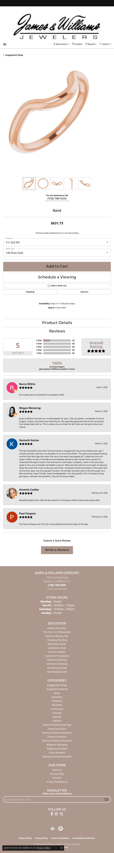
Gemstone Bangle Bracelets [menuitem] (57, 756)
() (73, 340)
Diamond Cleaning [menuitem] (57, 659)
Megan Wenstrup (30, 408)
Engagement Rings (14, 55)
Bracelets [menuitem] (57, 704)
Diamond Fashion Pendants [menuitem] (57, 740)
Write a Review (57, 550)
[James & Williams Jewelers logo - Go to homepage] (57, 26)
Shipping (30, 292)
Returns (84, 292)
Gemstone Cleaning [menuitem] (57, 663)
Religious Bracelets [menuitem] (57, 748)
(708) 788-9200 (57, 199)
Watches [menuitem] (56, 716)
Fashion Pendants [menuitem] (57, 736)
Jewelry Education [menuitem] (57, 628)
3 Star (39, 346)
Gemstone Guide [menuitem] (57, 647)
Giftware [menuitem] (57, 720)
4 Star (39, 343)
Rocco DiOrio (27, 384)
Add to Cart (57, 267)
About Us (57, 769)
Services (57, 777)
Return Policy (25, 838)
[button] (60, 44)
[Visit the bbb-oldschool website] (52, 828)
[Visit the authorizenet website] (60, 828)
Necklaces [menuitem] (57, 696)
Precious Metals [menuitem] (57, 651)
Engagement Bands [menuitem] (57, 689)
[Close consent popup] (62, 848)
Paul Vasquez (27, 513)
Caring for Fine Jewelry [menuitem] (57, 655)
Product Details (57, 323)
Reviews (57, 331)
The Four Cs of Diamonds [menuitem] (57, 632)
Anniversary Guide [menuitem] (57, 667)
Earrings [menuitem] (57, 712)
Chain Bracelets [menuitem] (57, 752)
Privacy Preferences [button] (57, 781)
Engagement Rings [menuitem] (57, 685)
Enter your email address (57, 793)
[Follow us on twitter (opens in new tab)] (61, 814)
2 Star (39, 350)
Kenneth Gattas (29, 440)
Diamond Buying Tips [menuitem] (57, 635)
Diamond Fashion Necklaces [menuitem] (57, 732)
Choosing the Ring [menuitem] (57, 639)
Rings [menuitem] (57, 693)
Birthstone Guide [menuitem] (57, 643)
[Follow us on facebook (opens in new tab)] (52, 814)
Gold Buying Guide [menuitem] (57, 671)
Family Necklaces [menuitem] (57, 728)
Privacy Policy (57, 773)
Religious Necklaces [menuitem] (57, 744)
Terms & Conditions (60, 838)
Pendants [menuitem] (57, 700)
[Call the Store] (57, 585)
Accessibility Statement (84, 838)
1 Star (39, 353)
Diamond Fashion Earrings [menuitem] (57, 724)
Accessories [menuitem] (57, 708)
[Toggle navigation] (5, 44)
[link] (77, 44)
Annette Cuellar (29, 489)
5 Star (39, 340)
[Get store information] (57, 589)
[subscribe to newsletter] (106, 799)
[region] (57, 120)
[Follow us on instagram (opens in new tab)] (56, 814)
